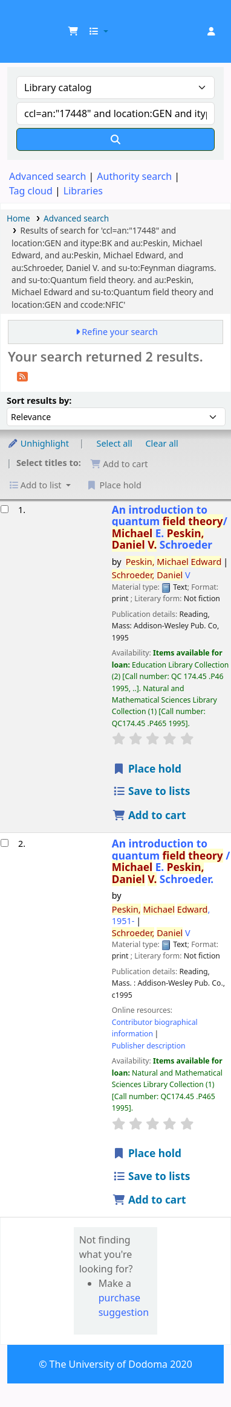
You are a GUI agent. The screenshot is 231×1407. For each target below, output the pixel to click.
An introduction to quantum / (169, 527)
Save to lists (151, 791)
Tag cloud (31, 190)
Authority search (134, 176)
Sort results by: (39, 400)
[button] (73, 31)
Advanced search (47, 176)
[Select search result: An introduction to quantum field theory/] (4, 509)
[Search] (115, 139)
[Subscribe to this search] (22, 375)
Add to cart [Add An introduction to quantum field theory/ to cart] (149, 815)
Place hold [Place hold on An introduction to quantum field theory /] (146, 1153)
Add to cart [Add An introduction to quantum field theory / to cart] (149, 1200)
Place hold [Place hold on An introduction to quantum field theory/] (146, 769)
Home (18, 218)
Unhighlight (38, 443)
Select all (114, 443)
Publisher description (149, 1046)
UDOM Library (22, 17)
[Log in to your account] (211, 31)
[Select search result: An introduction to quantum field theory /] (4, 843)
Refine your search (120, 331)
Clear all (162, 443)
